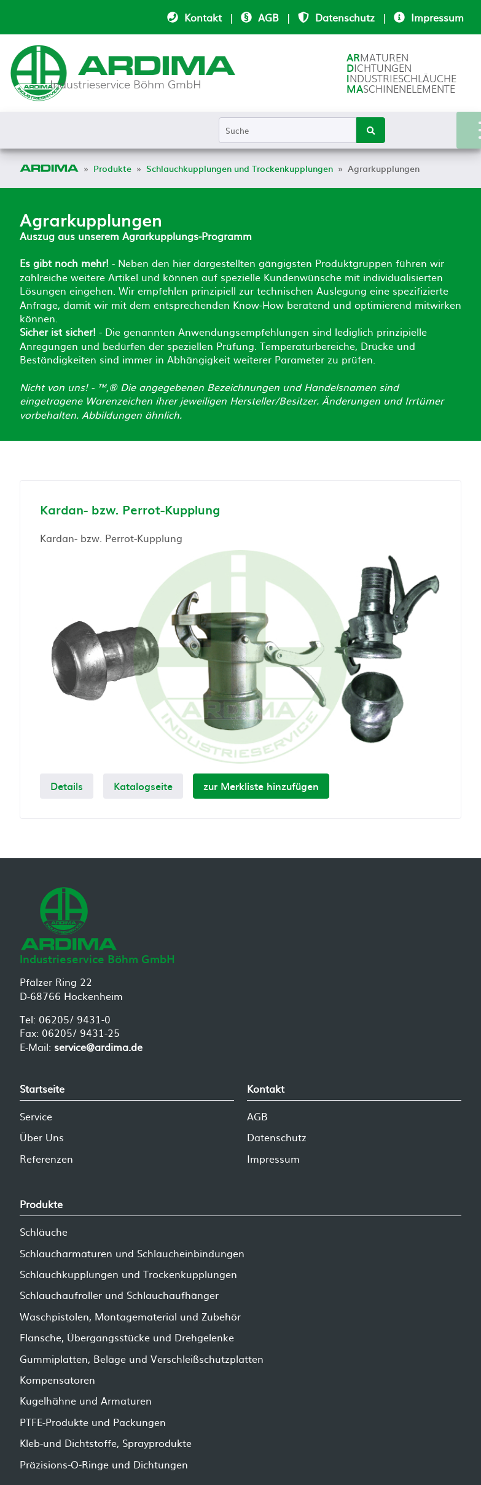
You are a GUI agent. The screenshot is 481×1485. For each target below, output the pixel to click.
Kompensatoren (57, 1379)
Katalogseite (143, 785)
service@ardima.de (98, 1046)
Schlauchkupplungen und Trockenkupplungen (128, 1273)
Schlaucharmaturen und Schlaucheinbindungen (132, 1253)
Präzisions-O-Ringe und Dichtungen (104, 1464)
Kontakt (203, 17)
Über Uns (42, 1137)
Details (66, 785)
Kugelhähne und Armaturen (86, 1400)
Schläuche (44, 1231)
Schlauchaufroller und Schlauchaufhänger (119, 1294)
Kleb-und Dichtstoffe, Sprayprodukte (106, 1442)
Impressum (437, 17)
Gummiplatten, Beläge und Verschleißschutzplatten (142, 1358)
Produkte (41, 1203)
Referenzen (46, 1158)
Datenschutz (345, 17)
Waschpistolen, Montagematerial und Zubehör (130, 1316)
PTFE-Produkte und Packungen (93, 1421)
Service (36, 1116)
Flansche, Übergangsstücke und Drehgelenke (127, 1337)
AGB (268, 17)
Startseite (42, 1088)
